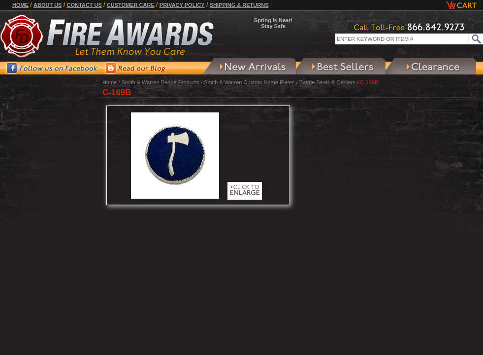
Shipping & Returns (239, 5)
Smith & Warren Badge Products (161, 82)
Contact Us (83, 5)
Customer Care (131, 5)
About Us (47, 5)
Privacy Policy (182, 5)
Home (20, 5)
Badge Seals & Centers (327, 82)
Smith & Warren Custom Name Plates (250, 82)
